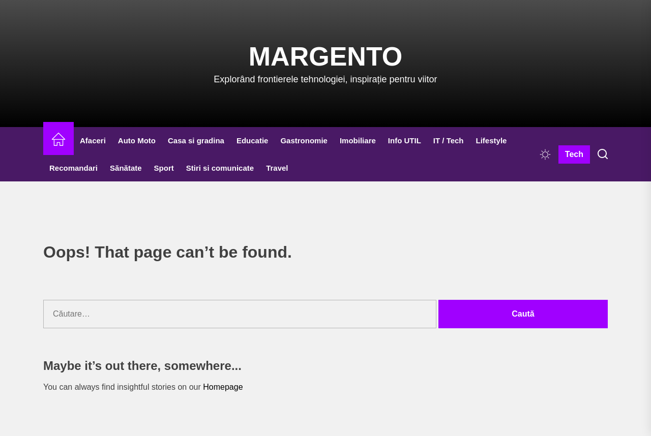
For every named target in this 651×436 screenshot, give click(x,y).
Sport (164, 168)
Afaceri (93, 140)
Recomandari (73, 168)
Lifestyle (491, 140)
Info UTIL (404, 140)
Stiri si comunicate (220, 168)
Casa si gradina (196, 140)
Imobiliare (358, 140)
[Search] (603, 154)
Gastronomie (304, 140)
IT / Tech (448, 140)
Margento (325, 56)
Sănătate (126, 168)
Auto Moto (137, 140)
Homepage (223, 387)
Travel (277, 168)
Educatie (252, 140)
